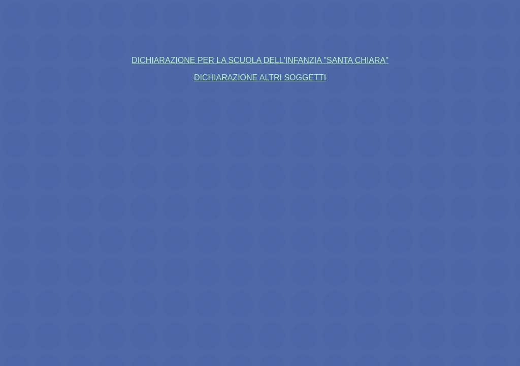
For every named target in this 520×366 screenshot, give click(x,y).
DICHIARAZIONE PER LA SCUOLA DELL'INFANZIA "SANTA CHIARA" (260, 60)
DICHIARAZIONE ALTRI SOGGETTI (260, 77)
